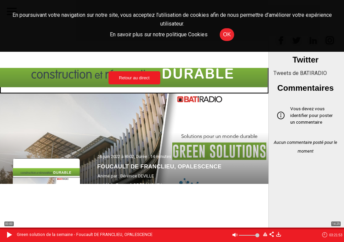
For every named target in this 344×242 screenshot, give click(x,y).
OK (227, 34)
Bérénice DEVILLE (137, 175)
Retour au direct (134, 77)
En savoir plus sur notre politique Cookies (159, 34)
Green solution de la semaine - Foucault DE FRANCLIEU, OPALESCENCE (85, 234)
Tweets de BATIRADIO (300, 73)
